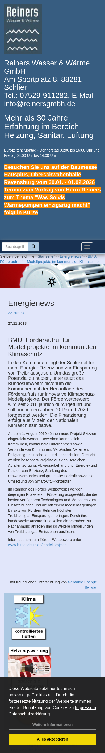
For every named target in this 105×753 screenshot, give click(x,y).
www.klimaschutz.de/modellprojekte (37, 545)
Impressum (85, 707)
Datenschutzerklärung (29, 714)
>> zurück (16, 313)
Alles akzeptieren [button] (52, 739)
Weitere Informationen (52, 725)
